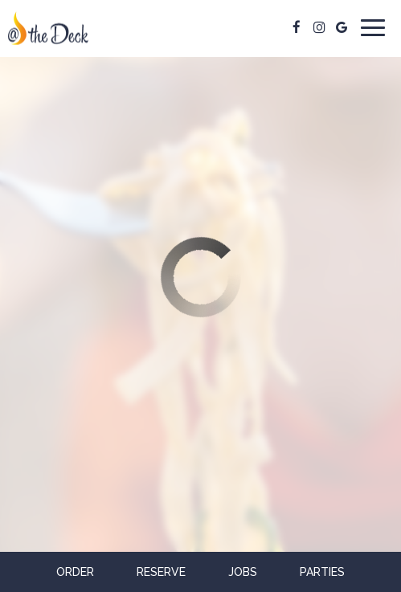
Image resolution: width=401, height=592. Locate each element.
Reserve (161, 571)
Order (75, 571)
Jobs (242, 571)
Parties (322, 571)
